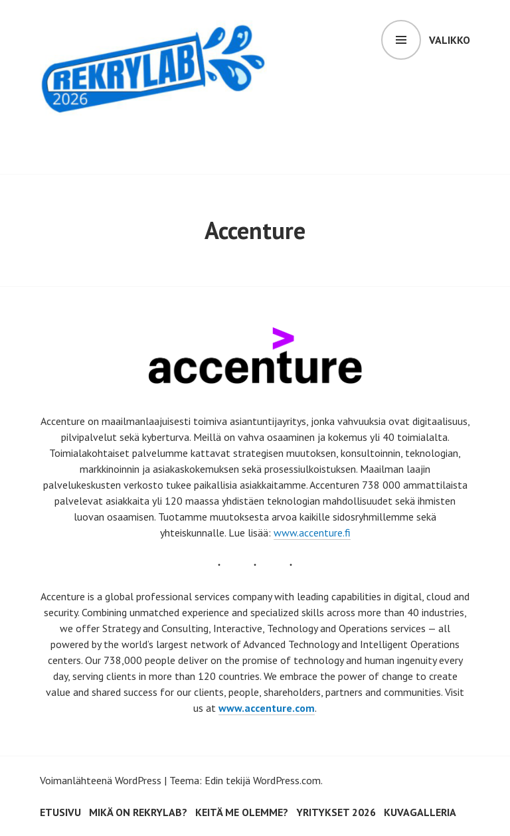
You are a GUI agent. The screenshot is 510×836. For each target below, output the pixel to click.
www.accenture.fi (312, 532)
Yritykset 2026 (336, 812)
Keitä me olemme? (241, 812)
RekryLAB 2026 (124, 137)
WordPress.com (287, 780)
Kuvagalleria (420, 812)
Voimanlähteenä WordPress (100, 780)
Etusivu (60, 812)
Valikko (449, 39)
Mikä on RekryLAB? (138, 812)
